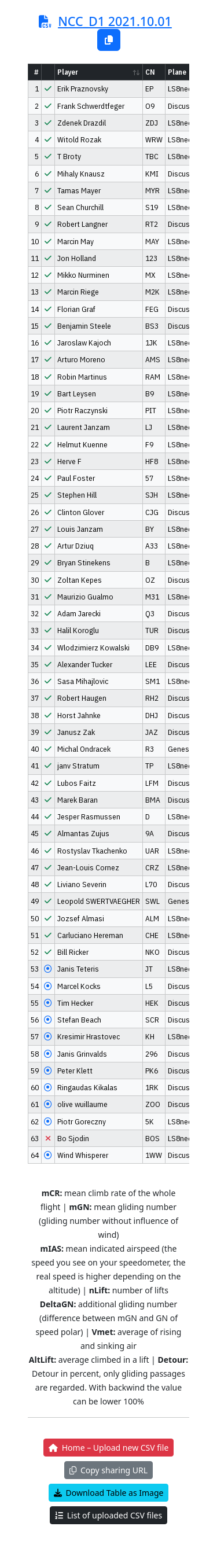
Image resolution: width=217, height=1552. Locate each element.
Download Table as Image (109, 1492)
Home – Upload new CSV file (109, 1447)
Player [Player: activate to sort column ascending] (67, 72)
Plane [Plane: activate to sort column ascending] (177, 72)
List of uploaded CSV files (108, 1515)
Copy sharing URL (108, 1470)
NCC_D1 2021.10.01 (115, 21)
